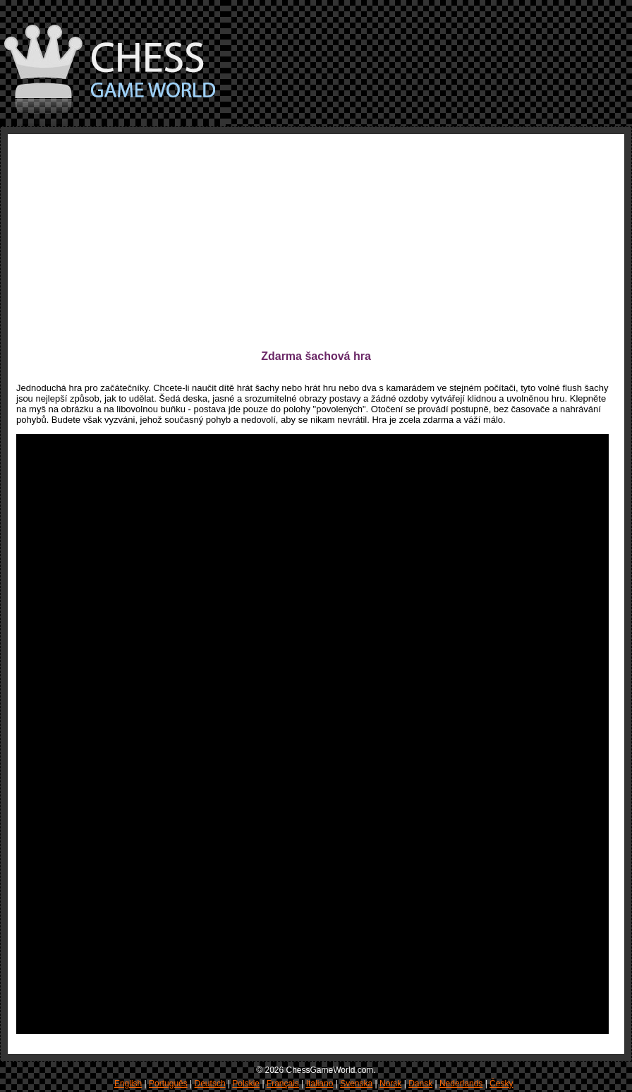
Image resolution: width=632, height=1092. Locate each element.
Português (168, 1083)
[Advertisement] (254, 241)
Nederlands (460, 1083)
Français (283, 1083)
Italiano (320, 1083)
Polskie (246, 1083)
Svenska (356, 1083)
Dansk (420, 1083)
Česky (501, 1083)
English (128, 1083)
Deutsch (210, 1083)
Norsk (390, 1083)
